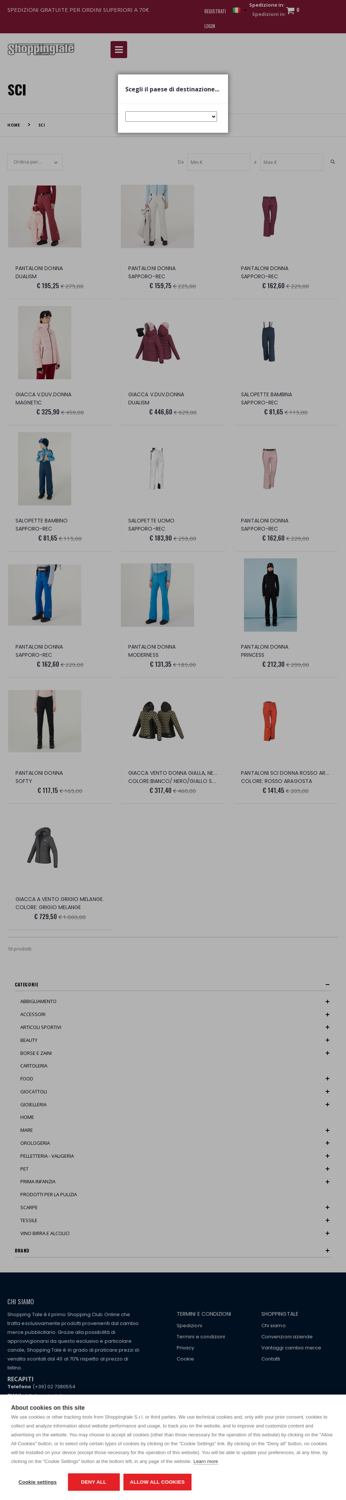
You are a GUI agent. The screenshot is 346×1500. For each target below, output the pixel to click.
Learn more (205, 1461)
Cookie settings (37, 1482)
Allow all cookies (157, 1482)
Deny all (93, 1482)
